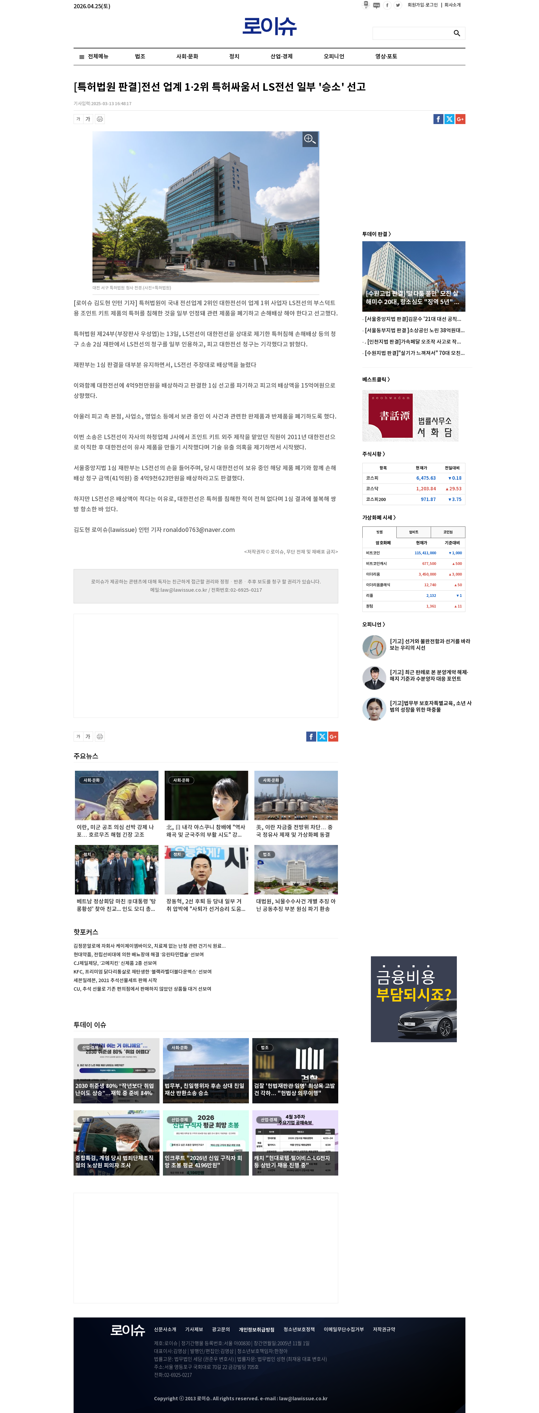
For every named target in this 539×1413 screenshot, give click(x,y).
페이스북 (438, 119)
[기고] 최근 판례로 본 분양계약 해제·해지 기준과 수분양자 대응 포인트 (429, 675)
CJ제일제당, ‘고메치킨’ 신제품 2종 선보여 (115, 963)
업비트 (413, 532)
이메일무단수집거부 (344, 1330)
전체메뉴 (98, 56)
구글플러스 (460, 119)
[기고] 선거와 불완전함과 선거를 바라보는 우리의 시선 (430, 644)
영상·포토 (386, 56)
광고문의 (221, 1330)
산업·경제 (282, 56)
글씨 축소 (79, 119)
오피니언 (334, 56)
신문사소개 (165, 1330)
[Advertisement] (142, 665)
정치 (234, 56)
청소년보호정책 (299, 1330)
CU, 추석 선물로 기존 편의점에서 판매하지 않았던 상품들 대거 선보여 (142, 989)
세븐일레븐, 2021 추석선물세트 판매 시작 (115, 980)
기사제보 (194, 1330)
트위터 (449, 119)
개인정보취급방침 (257, 1330)
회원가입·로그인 (423, 5)
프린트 (100, 119)
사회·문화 (187, 56)
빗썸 (379, 532)
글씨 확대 (88, 119)
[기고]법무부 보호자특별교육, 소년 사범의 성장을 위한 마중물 (431, 706)
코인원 (448, 532)
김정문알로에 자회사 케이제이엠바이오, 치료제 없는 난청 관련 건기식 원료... (150, 946)
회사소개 (451, 5)
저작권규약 (384, 1330)
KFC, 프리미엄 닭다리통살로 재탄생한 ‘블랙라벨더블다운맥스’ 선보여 (143, 972)
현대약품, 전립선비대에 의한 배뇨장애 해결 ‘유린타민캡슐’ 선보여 (139, 955)
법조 (140, 56)
